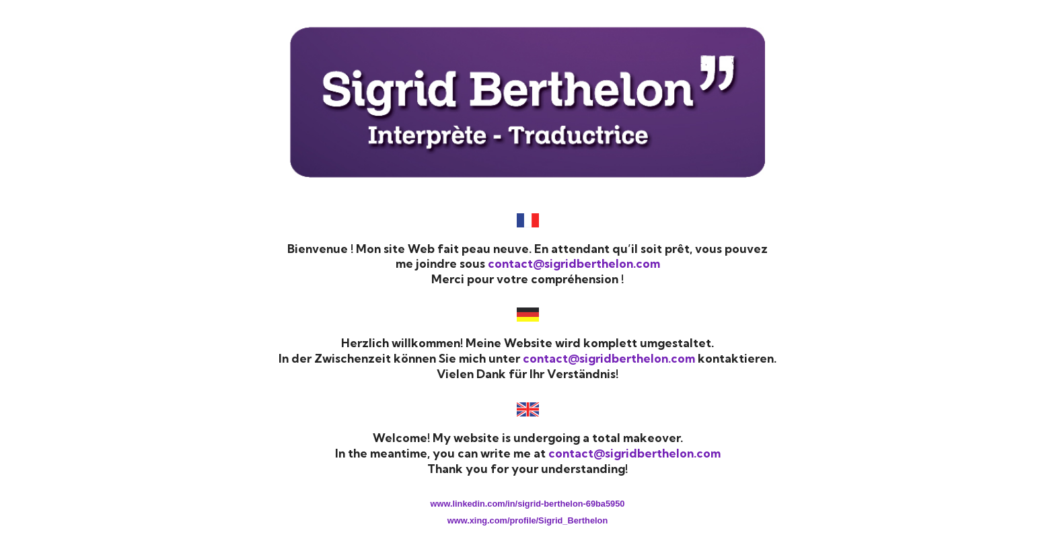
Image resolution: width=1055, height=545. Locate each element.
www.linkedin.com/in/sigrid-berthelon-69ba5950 (528, 504)
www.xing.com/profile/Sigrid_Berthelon (527, 520)
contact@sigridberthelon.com (574, 263)
